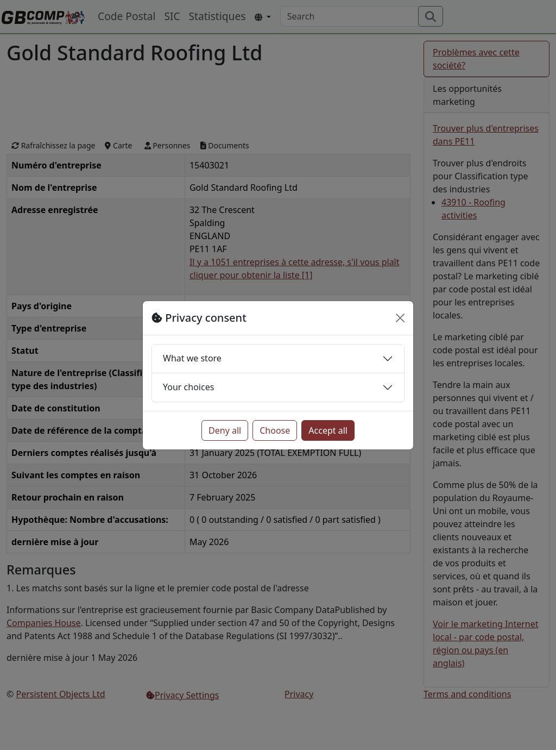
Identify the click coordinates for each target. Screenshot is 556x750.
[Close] (400, 318)
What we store (192, 358)
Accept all (328, 430)
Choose (275, 430)
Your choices (188, 387)
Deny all (224, 430)
